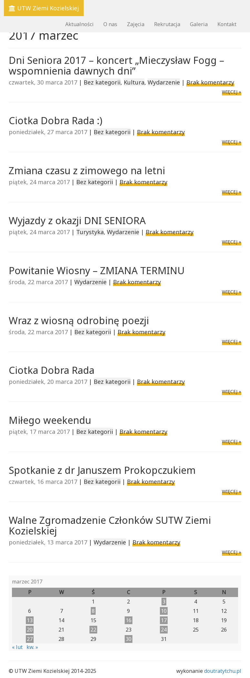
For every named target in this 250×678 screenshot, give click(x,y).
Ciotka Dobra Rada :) (55, 120)
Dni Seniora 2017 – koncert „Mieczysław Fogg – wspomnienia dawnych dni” (116, 65)
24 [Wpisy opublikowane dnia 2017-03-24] (164, 629)
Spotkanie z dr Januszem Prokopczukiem (102, 470)
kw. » (32, 647)
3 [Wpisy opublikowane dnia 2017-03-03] (163, 601)
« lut (17, 647)
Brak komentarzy (210, 82)
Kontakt (226, 24)
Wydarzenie (164, 82)
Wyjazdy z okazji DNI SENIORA (77, 220)
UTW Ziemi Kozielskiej (44, 8)
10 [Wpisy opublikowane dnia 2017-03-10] (164, 610)
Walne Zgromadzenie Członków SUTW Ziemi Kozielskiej (110, 525)
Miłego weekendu (50, 420)
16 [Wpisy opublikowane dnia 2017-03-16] (128, 620)
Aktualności (79, 24)
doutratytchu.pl (222, 670)
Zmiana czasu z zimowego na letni (87, 170)
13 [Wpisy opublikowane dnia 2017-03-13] (30, 620)
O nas (110, 24)
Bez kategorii (102, 82)
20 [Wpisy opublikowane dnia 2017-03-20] (30, 629)
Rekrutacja (167, 24)
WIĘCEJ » (231, 92)
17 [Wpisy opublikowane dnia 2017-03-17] (164, 620)
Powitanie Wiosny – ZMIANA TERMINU (96, 270)
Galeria (199, 24)
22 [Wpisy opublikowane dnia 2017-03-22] (93, 629)
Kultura (134, 82)
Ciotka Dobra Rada (51, 370)
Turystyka (90, 232)
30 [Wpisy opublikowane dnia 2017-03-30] (128, 639)
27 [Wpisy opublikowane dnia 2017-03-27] (30, 639)
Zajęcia (135, 24)
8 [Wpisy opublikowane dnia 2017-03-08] (93, 610)
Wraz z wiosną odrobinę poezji (79, 320)
